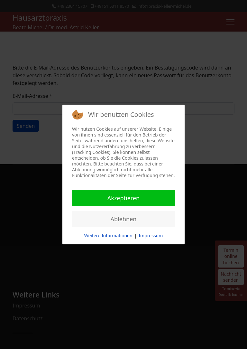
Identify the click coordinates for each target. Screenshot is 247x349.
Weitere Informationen (108, 235)
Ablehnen (124, 219)
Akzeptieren (123, 198)
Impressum (151, 235)
